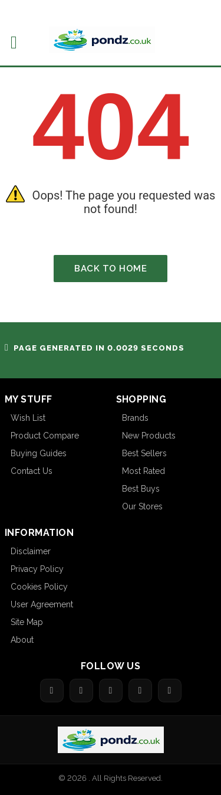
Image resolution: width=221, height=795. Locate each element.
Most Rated (143, 471)
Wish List (28, 418)
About (22, 639)
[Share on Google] (111, 690)
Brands (135, 418)
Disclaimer (31, 551)
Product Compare (45, 435)
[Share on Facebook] (52, 690)
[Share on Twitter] (81, 690)
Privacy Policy (37, 569)
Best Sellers (144, 453)
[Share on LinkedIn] (170, 690)
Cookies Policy (39, 586)
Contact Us (31, 471)
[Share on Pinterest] (140, 690)
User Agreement (42, 604)
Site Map (27, 622)
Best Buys (141, 488)
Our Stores (142, 506)
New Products (149, 435)
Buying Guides (39, 453)
